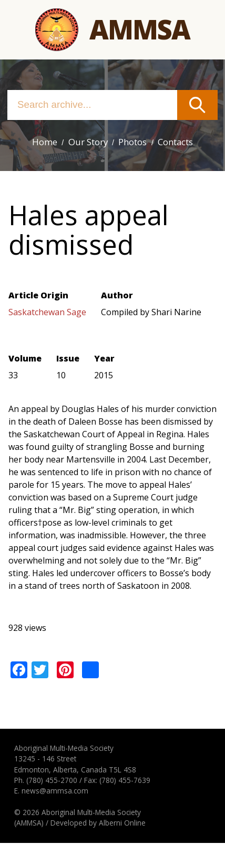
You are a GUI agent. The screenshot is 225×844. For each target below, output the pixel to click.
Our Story (85, 142)
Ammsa (139, 29)
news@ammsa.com (55, 792)
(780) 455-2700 (51, 781)
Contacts (177, 142)
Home (41, 142)
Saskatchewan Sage (47, 313)
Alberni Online (122, 824)
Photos (132, 142)
